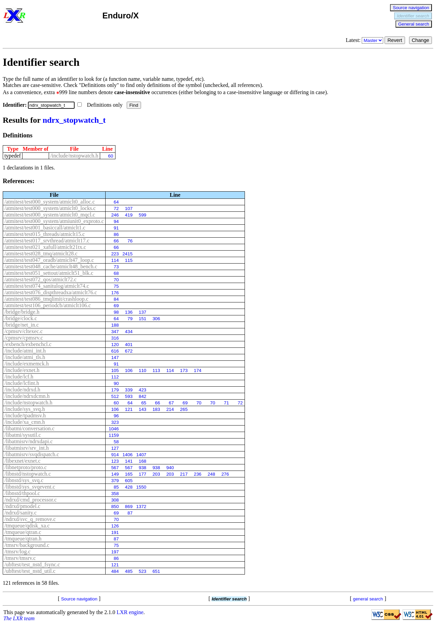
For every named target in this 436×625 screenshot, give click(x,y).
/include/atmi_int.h (25, 351)
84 (116, 299)
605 (129, 480)
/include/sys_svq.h (24, 409)
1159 (114, 435)
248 (211, 474)
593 (129, 396)
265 (184, 409)
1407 (141, 454)
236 (197, 474)
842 (142, 396)
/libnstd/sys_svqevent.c (29, 487)
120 (115, 344)
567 (115, 467)
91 (116, 227)
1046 (114, 428)
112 (115, 377)
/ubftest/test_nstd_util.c (30, 571)
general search (368, 598)
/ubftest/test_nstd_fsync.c (32, 564)
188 (115, 325)
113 (156, 370)
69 (116, 305)
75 (116, 286)
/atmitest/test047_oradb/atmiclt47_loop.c (49, 260)
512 (115, 396)
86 (116, 234)
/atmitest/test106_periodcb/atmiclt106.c (47, 305)
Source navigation (411, 7)
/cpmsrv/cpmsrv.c (23, 338)
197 (115, 551)
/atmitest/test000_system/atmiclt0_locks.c (50, 208)
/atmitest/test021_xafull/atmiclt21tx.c (45, 247)
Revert (394, 40)
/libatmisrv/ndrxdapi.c (28, 441)
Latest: (365, 40)
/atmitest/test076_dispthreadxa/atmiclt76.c (50, 292)
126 (115, 526)
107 (129, 208)
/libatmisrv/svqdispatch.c (31, 454)
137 (142, 312)
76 (130, 240)
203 (156, 474)
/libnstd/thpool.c (22, 493)
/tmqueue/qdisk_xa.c (27, 526)
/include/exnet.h (22, 370)
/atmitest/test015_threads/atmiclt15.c (44, 234)
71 (226, 402)
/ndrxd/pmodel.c (22, 506)
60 (110, 156)
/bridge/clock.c (20, 318)
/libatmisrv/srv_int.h (26, 448)
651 (156, 571)
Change (420, 40)
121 (129, 409)
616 (115, 351)
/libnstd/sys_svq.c (23, 480)
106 (129, 370)
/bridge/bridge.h (22, 312)
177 (142, 474)
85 (116, 487)
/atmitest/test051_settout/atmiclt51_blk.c (48, 273)
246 (115, 215)
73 (116, 266)
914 (115, 454)
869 (129, 506)
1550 (141, 487)
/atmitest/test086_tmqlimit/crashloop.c (46, 299)
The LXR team (19, 618)
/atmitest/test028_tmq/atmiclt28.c (41, 253)
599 (142, 215)
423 (142, 389)
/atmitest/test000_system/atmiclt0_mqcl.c (49, 215)
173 (184, 370)
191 (115, 532)
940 (170, 467)
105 (115, 370)
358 (115, 493)
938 (142, 467)
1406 (127, 454)
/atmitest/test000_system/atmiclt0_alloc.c (49, 202)
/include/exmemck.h (26, 364)
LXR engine (129, 612)
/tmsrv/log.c (17, 551)
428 (129, 487)
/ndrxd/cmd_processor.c (30, 500)
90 (116, 383)
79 (130, 318)
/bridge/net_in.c (21, 325)
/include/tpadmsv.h (25, 415)
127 (115, 448)
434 (129, 331)
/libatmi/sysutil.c (22, 435)
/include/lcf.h (18, 377)
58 (116, 441)
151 (142, 318)
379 (115, 480)
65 (143, 402)
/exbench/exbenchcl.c (27, 344)
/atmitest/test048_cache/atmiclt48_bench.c (50, 266)
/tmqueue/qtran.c (22, 532)
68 (116, 273)
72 (116, 208)
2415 (127, 253)
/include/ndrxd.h (22, 389)
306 (156, 318)
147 (115, 357)
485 (129, 571)
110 (142, 370)
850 (115, 506)
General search (413, 24)
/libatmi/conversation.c (29, 428)
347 (115, 331)
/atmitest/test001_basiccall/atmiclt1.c (44, 227)
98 (116, 312)
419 (129, 215)
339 (129, 389)
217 (184, 474)
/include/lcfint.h (21, 383)
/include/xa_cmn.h (24, 422)
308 (115, 500)
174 (197, 370)
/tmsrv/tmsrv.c (20, 558)
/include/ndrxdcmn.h (27, 396)
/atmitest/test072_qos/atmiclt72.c (40, 279)
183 (156, 409)
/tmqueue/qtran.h (23, 538)
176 (115, 292)
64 (116, 202)
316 (115, 338)
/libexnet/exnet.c (22, 461)
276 (225, 474)
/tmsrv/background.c (26, 545)
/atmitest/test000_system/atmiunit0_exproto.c (54, 221)
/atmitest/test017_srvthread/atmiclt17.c (46, 240)
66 (116, 240)
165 (129, 474)
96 (116, 415)
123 (115, 461)
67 (171, 402)
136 (129, 312)
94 (116, 221)
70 (116, 279)
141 (129, 461)
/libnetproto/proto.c (25, 467)
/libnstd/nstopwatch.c (27, 474)
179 (115, 389)
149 (115, 474)
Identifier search (413, 15)
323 (115, 422)
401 (129, 344)
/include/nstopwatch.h (74, 156)
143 (142, 409)
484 (115, 571)
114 (115, 260)
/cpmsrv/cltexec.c (23, 331)
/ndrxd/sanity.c (20, 513)
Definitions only (100, 105)
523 (142, 571)
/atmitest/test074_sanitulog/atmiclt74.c (46, 286)
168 (142, 461)
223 (115, 253)
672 (129, 351)
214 (170, 409)
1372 (141, 506)
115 (129, 260)
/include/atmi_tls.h (24, 357)
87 (130, 513)
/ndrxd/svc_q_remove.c (30, 519)
